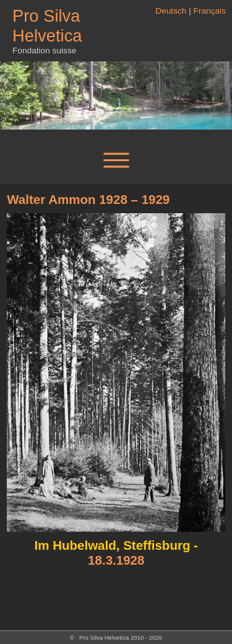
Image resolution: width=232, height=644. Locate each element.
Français (210, 10)
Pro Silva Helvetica (47, 25)
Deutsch (170, 10)
